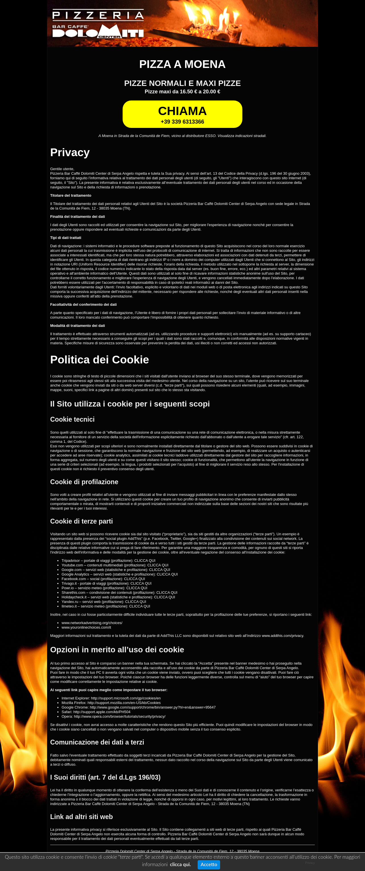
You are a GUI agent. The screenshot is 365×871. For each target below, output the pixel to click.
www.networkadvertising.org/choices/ (92, 623)
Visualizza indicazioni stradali (241, 136)
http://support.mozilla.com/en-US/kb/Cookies (124, 703)
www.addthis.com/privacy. (283, 635)
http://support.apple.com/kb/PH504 (101, 712)
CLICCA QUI (144, 560)
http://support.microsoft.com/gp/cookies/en (126, 698)
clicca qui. (180, 864)
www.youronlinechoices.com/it (86, 627)
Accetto (208, 864)
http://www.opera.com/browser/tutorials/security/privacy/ (119, 716)
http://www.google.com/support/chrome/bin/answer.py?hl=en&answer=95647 (153, 707)
